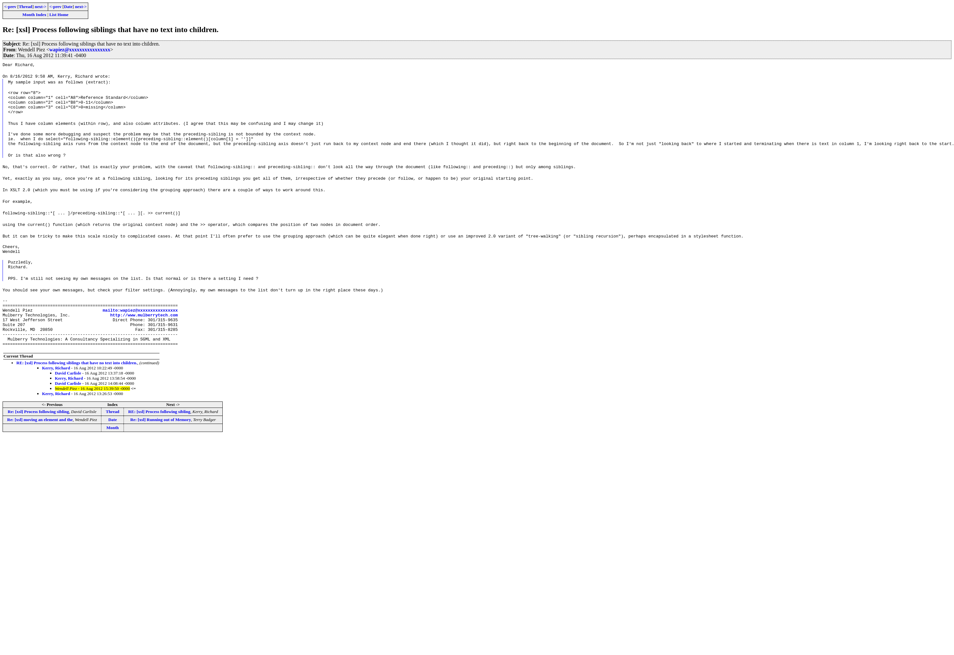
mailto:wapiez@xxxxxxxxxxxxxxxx (140, 324)
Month (112, 448)
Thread (25, 6)
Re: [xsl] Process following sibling (38, 432)
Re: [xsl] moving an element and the (40, 440)
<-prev (10, 6)
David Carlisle (68, 394)
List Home (59, 14)
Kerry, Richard (56, 389)
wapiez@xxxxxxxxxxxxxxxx (79, 49)
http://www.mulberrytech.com (144, 330)
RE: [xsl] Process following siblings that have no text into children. (76, 384)
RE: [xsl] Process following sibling (159, 432)
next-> (40, 6)
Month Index (34, 14)
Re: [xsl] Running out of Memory (160, 440)
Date (68, 6)
